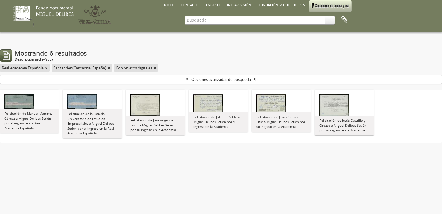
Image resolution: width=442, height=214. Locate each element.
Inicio (168, 4)
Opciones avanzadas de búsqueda (221, 79)
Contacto (189, 4)
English (213, 4)
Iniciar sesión (239, 4)
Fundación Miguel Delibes (282, 4)
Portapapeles (344, 19)
